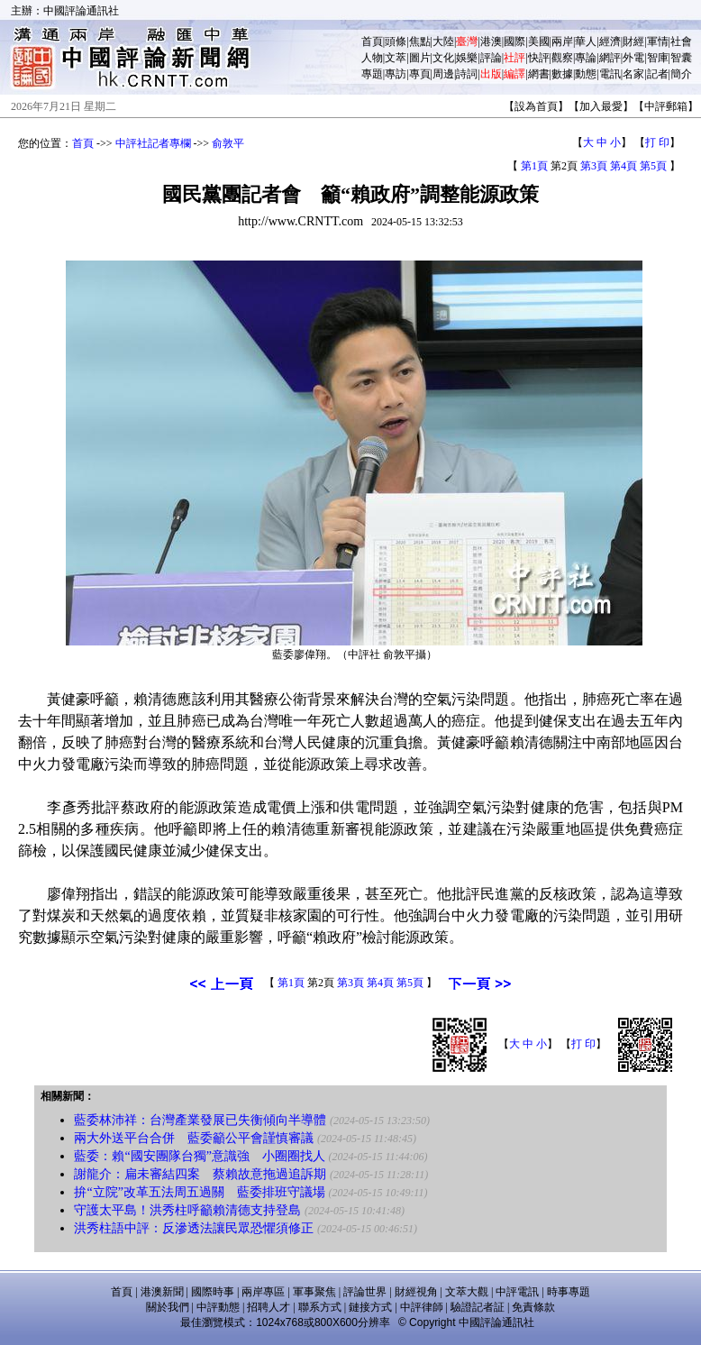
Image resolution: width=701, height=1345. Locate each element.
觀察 (562, 57)
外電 (633, 57)
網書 (539, 74)
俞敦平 (228, 143)
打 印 (657, 142)
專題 (372, 74)
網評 (610, 57)
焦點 (420, 41)
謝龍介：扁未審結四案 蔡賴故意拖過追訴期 (200, 1174)
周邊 (443, 74)
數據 (562, 74)
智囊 (681, 57)
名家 (633, 74)
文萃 (395, 57)
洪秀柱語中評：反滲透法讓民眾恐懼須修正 (194, 1228)
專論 (585, 57)
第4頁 (623, 166)
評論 (491, 57)
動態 (585, 74)
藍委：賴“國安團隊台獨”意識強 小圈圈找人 (199, 1156)
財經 (633, 41)
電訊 (610, 74)
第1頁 (534, 166)
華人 (585, 41)
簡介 (681, 74)
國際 (514, 41)
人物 (372, 57)
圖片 (420, 57)
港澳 (491, 41)
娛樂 (467, 57)
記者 (658, 74)
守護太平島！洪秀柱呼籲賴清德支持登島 (187, 1210)
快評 (539, 57)
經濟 (610, 41)
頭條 (395, 41)
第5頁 (653, 166)
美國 (539, 41)
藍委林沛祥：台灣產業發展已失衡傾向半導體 (200, 1120)
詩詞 (467, 74)
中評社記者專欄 (153, 143)
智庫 (658, 57)
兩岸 (562, 41)
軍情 (658, 41)
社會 (681, 41)
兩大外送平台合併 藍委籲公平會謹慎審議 (194, 1138)
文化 (443, 57)
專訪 (395, 74)
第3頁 (593, 166)
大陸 (443, 41)
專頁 (420, 74)
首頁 (372, 41)
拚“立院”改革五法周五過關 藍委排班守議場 (199, 1192)
